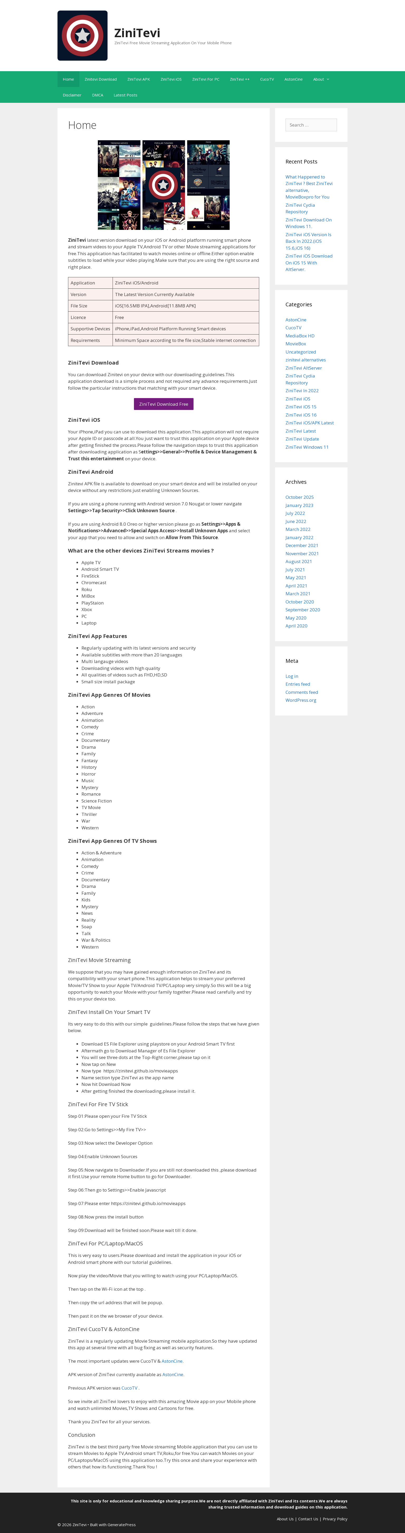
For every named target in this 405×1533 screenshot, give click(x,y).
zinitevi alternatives (306, 360)
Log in (292, 676)
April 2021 (296, 586)
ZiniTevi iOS (171, 79)
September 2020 (303, 610)
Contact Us (308, 1518)
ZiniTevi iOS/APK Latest (310, 423)
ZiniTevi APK (138, 79)
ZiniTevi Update (302, 439)
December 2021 (302, 545)
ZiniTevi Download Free (163, 404)
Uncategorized (301, 352)
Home (68, 79)
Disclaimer (72, 95)
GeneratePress (122, 1524)
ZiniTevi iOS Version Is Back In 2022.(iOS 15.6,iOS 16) (308, 241)
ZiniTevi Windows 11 (307, 447)
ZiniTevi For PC (205, 79)
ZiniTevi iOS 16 (301, 415)
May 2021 (296, 577)
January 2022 (300, 537)
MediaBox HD (300, 336)
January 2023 (300, 505)
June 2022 (296, 521)
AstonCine (294, 79)
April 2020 (296, 626)
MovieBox (296, 344)
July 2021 (295, 570)
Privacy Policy (335, 1518)
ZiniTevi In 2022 (302, 391)
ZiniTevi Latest (301, 431)
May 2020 (296, 618)
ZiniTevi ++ (240, 79)
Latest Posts (125, 95)
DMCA (97, 95)
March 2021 (298, 594)
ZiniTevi (137, 33)
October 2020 (300, 602)
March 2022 (298, 529)
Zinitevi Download (101, 79)
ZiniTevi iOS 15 (301, 407)
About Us (285, 1518)
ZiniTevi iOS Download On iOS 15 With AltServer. (309, 262)
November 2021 (302, 553)
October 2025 (300, 497)
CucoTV (267, 79)
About (324, 79)
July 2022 (295, 513)
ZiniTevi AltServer (304, 368)
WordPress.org (301, 700)
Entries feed (298, 684)
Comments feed (302, 692)
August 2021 (299, 561)
